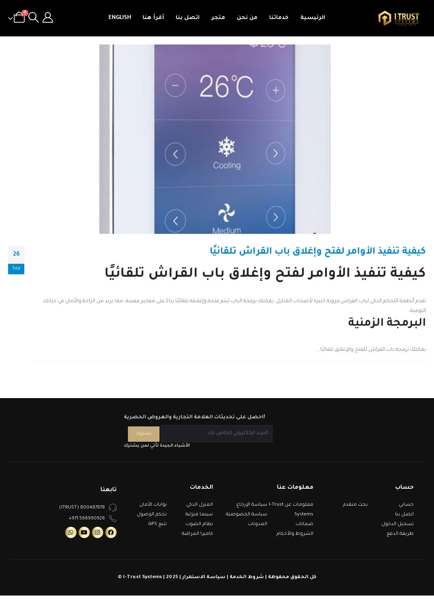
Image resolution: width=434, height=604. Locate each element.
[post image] (217, 139)
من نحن (247, 18)
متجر (218, 18)
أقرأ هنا (153, 18)
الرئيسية (312, 18)
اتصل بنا (188, 18)
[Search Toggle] (33, 18)
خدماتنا (279, 18)
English (119, 18)
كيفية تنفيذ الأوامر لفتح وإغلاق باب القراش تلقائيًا (318, 252)
